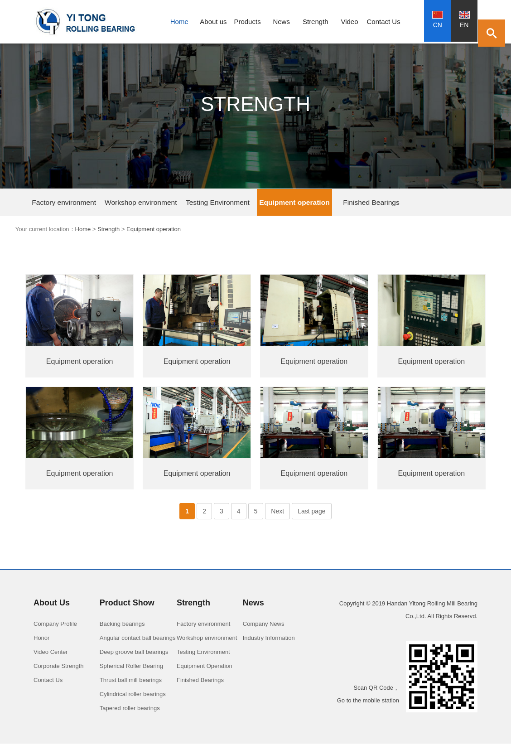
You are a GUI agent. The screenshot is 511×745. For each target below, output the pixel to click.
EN (464, 20)
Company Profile (55, 625)
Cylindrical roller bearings (133, 695)
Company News (263, 625)
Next (277, 512)
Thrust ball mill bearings (131, 681)
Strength (315, 21)
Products (247, 21)
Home (179, 21)
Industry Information (269, 639)
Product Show (127, 604)
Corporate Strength (59, 667)
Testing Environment (163, 203)
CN (437, 20)
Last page (312, 512)
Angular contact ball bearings (138, 639)
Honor (41, 639)
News (281, 21)
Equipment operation (218, 203)
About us (213, 21)
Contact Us (383, 21)
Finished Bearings (274, 203)
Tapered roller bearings (130, 709)
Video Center (51, 653)
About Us (52, 604)
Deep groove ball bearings (134, 653)
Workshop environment (108, 203)
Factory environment (53, 203)
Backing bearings (122, 625)
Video (349, 21)
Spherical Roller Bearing (131, 667)
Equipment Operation (204, 667)
